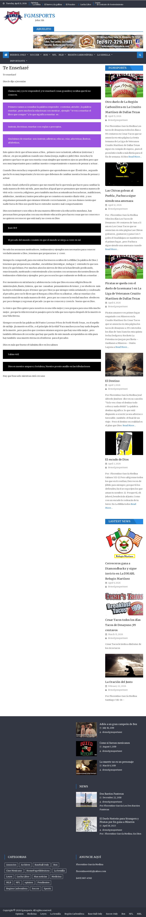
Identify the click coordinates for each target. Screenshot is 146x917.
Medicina (32, 914)
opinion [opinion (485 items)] (29, 882)
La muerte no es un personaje (117, 761)
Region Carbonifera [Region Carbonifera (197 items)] (16, 888)
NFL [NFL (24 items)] (18, 882)
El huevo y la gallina (53, 4)
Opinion (34, 3)
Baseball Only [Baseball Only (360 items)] (42, 864)
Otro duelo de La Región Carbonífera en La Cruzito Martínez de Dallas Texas (123, 107)
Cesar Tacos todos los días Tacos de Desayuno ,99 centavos (123, 625)
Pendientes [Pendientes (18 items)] (43, 882)
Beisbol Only (18, 54)
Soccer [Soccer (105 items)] (35, 888)
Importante (17, 61)
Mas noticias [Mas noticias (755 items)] (40, 876)
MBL (139, 914)
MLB (61, 54)
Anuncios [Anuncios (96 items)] (11, 864)
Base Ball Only (95, 914)
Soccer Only (112, 914)
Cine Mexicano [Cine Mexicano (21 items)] (14, 870)
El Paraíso (70, 4)
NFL (54, 54)
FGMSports (118, 68)
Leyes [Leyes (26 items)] (9, 876)
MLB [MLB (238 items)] (8, 882)
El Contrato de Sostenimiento (110, 4)
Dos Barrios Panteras (112, 793)
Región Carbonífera (80, 54)
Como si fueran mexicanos (115, 743)
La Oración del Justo (119, 682)
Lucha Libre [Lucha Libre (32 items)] (23, 876)
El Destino (112, 381)
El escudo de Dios (117, 459)
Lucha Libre (85, 4)
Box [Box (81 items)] (55, 864)
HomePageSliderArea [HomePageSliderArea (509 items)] (37, 870)
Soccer (34, 54)
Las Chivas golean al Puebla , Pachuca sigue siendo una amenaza (120, 196)
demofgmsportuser (118, 120)
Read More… (135, 156)
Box (45, 54)
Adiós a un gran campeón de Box (118, 724)
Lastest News (119, 521)
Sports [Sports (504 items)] (47, 888)
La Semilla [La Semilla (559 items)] (59, 870)
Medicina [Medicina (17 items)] (56, 876)
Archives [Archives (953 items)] (25, 864)
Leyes (97, 3)
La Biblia (37, 4)
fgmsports (39, 16)
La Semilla (103, 54)
